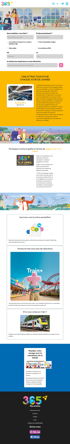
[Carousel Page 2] (35, 27)
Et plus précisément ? (44, 33)
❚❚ (66, 27)
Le (37, 52)
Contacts (35, 413)
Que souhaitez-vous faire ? (17, 33)
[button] (67, 4)
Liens (35, 420)
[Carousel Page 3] (37, 27)
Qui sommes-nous (35, 410)
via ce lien (46, 162)
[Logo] (7, 4)
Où (8, 52)
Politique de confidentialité (35, 423)
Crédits (35, 416)
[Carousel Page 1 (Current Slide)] (33, 27)
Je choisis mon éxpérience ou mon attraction (24, 61)
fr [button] (58, 4)
